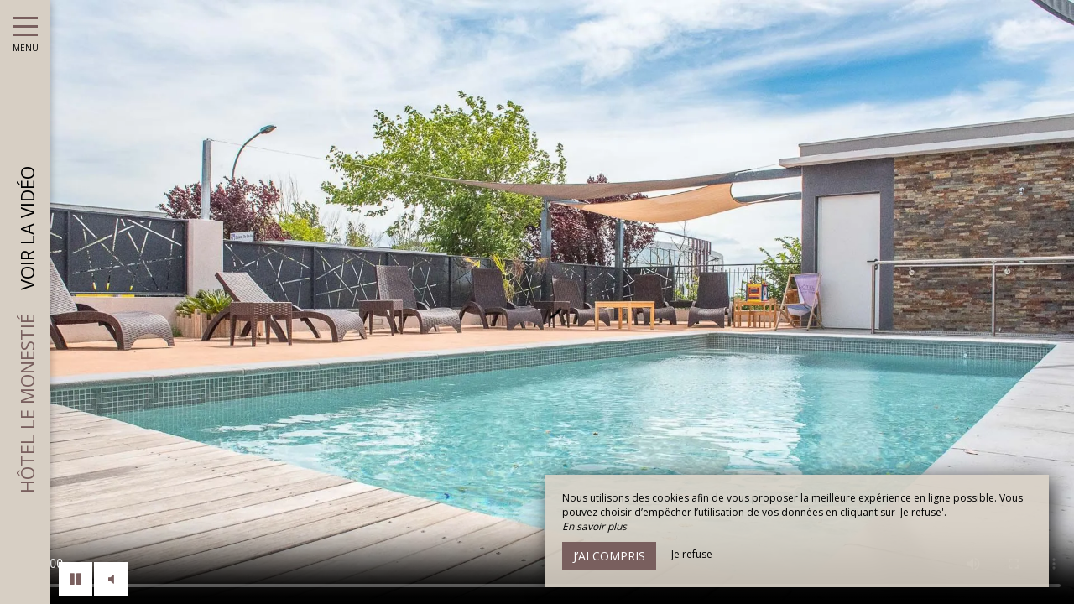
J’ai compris (609, 556)
